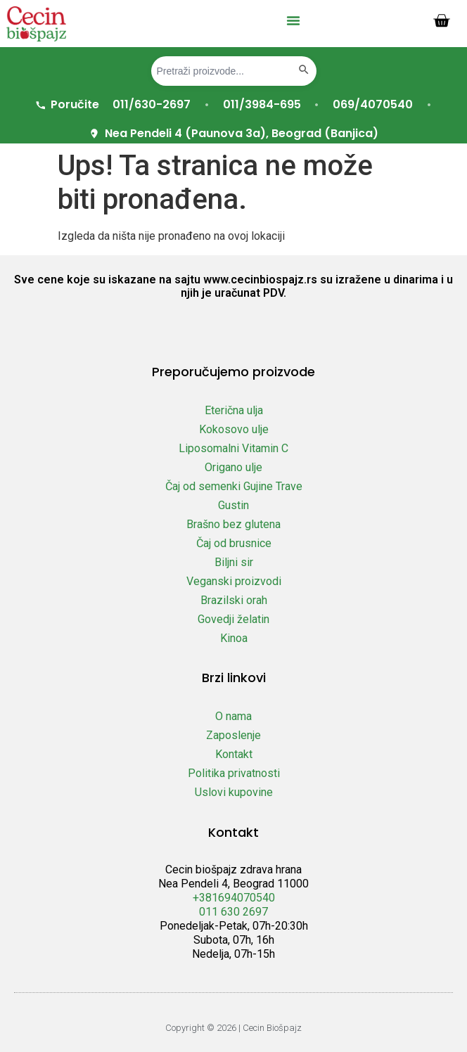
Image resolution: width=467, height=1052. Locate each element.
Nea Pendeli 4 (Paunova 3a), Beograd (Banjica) (233, 133)
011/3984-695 (262, 104)
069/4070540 (373, 104)
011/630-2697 (152, 104)
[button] (293, 20)
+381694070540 (234, 897)
